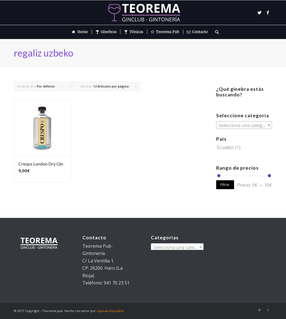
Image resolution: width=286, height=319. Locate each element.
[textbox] (244, 125)
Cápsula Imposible (110, 311)
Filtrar (225, 184)
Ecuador (225, 147)
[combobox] (244, 125)
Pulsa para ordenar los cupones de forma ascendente (72, 87)
